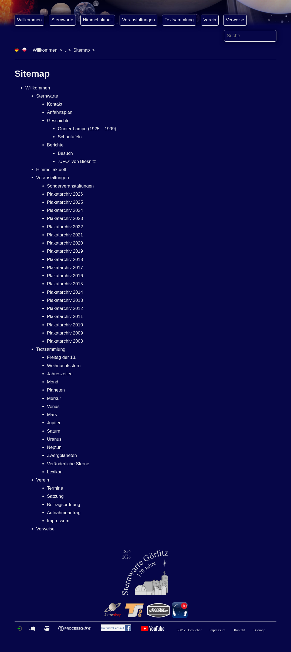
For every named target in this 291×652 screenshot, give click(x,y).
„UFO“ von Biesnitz (77, 161)
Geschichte (58, 120)
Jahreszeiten (60, 373)
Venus (53, 406)
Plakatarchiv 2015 (65, 283)
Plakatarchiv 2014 (65, 292)
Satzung (55, 496)
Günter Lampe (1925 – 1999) (87, 128)
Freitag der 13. (61, 357)
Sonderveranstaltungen (70, 186)
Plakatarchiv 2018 (65, 259)
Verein (209, 19)
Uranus (54, 439)
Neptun (54, 447)
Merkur (54, 398)
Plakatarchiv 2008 (65, 341)
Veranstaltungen (138, 19)
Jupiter (53, 422)
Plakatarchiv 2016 (65, 275)
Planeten (56, 390)
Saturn (53, 431)
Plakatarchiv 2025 (65, 202)
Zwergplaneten (62, 455)
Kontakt (54, 104)
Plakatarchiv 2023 (65, 218)
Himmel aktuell (98, 19)
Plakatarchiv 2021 (65, 235)
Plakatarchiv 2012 (65, 308)
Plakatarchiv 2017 (65, 267)
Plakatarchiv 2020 (65, 243)
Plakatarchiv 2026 (65, 194)
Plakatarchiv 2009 (65, 333)
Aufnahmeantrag (63, 512)
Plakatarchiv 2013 (65, 300)
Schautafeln (70, 136)
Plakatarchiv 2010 (65, 324)
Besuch (65, 153)
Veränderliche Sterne (68, 463)
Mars (52, 414)
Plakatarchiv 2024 (65, 210)
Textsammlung (179, 19)
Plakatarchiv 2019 (65, 251)
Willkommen (29, 19)
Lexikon (55, 471)
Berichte (55, 145)
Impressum (58, 520)
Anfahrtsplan (59, 112)
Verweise (235, 19)
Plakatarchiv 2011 (65, 316)
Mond (52, 381)
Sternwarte (62, 19)
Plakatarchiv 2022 (65, 226)
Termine (55, 488)
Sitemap (259, 630)
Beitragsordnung (63, 504)
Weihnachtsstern (64, 365)
